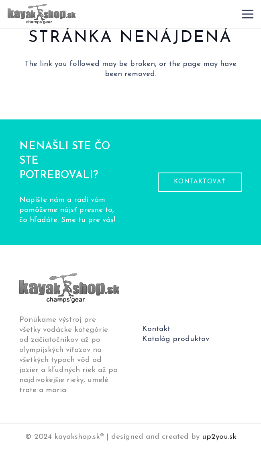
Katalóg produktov (175, 339)
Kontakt (156, 329)
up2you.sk (219, 437)
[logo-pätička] (41, 14)
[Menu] (247, 14)
